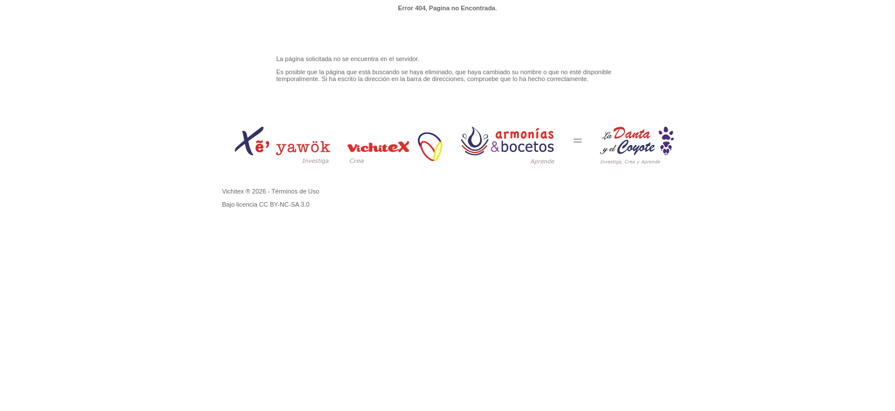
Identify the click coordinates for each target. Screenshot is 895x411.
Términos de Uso (296, 191)
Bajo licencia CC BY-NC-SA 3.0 (265, 204)
